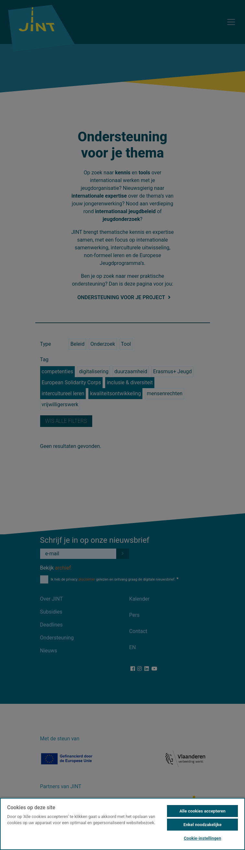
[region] (122, 823)
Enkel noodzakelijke (203, 824)
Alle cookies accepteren (202, 811)
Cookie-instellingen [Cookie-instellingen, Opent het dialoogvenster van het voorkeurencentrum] (202, 838)
